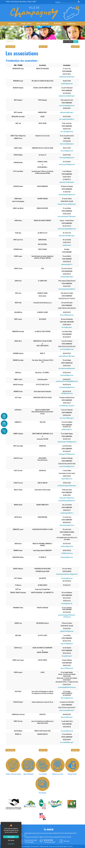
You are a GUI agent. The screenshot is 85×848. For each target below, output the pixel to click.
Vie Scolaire (12, 23)
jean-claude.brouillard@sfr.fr (66, 119)
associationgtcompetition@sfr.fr (66, 289)
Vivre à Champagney (43, 23)
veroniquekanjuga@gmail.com (67, 387)
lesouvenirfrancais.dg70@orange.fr (67, 204)
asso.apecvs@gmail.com (67, 731)
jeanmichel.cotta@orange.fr (67, 182)
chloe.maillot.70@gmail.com (66, 498)
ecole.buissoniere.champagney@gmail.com (67, 381)
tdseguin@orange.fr (67, 656)
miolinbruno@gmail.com (67, 546)
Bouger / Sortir (26, 23)
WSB (58, 846)
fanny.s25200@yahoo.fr (67, 644)
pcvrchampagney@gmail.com (66, 105)
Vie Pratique (58, 23)
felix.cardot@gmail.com (67, 151)
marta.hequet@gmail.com (67, 349)
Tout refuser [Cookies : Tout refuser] (11, 840)
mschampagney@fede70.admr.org (67, 687)
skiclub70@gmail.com (67, 84)
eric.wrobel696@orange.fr (67, 742)
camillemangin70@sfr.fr (66, 513)
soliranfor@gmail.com (67, 578)
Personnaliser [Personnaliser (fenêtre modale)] (11, 844)
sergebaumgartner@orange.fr (67, 77)
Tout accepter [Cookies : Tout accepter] (11, 837)
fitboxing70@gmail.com (67, 557)
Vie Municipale (72, 23)
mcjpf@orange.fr (66, 245)
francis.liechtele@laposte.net (66, 466)
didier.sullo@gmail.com (67, 698)
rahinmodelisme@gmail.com (66, 525)
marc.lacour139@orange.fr (67, 418)
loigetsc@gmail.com (67, 479)
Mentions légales (63, 846)
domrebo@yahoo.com (66, 603)
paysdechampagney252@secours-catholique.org (67, 616)
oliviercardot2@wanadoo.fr (67, 144)
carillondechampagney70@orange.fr (67, 486)
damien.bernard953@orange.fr (67, 236)
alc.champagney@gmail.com (67, 157)
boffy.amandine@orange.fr (67, 112)
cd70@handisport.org (67, 393)
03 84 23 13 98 (48, 840)
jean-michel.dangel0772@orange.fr (67, 216)
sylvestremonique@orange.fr (66, 710)
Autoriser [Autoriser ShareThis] (75, 41)
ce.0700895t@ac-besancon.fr (67, 406)
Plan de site (70, 846)
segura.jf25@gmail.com (67, 668)
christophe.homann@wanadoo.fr (67, 368)
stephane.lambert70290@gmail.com (66, 442)
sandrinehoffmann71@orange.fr (67, 356)
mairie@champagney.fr (49, 842)
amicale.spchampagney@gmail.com (67, 229)
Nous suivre (66, 841)
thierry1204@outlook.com (67, 315)
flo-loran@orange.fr (67, 327)
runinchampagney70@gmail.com (66, 195)
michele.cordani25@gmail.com (67, 164)
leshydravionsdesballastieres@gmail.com (67, 574)
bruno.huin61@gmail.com (66, 375)
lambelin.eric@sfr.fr (67, 429)
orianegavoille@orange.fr (66, 277)
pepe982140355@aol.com (67, 631)
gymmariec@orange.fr (67, 717)
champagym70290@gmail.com (67, 454)
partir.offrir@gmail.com (67, 132)
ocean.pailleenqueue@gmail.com (67, 501)
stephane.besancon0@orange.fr (67, 96)
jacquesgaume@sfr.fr (66, 264)
